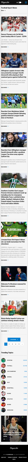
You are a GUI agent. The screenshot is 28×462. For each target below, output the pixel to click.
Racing (9, 393)
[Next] (22, 344)
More (3, 10)
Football (9, 365)
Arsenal (9, 376)
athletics (10, 399)
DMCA (14, 459)
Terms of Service (12, 457)
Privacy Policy (23, 457)
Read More (4, 47)
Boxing (9, 404)
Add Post (3, 457)
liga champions (11, 371)
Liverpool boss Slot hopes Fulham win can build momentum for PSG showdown (13, 242)
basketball (10, 388)
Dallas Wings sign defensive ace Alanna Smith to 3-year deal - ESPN (13, 434)
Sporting (9, 360)
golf (8, 382)
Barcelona (10, 410)
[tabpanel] (14, 429)
